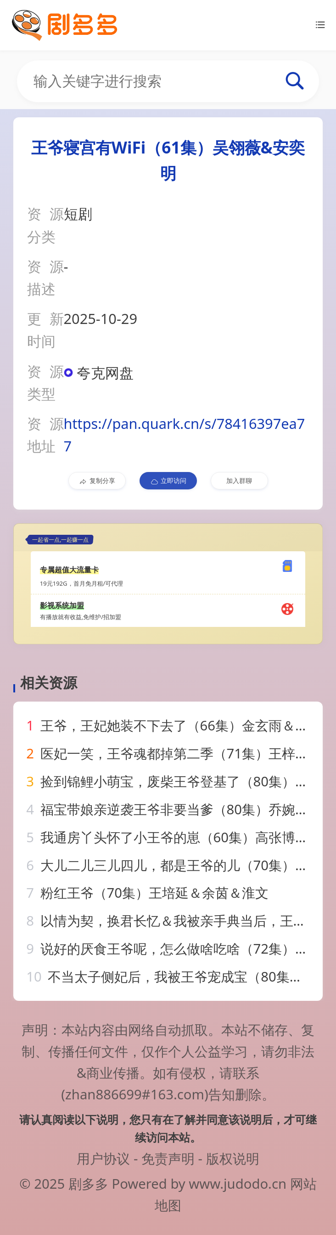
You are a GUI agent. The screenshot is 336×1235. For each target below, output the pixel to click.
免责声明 (168, 1158)
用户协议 (103, 1158)
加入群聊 (239, 480)
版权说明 (232, 1158)
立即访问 (168, 480)
